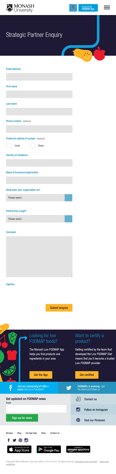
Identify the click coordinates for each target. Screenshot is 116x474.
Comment (11, 232)
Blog (19, 433)
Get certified (87, 375)
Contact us (90, 399)
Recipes (9, 433)
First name (11, 86)
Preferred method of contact (25, 138)
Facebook (8, 440)
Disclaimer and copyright (86, 462)
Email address (13, 69)
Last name (11, 103)
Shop (43, 433)
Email (8, 402)
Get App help (31, 433)
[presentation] (29, 294)
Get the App (41, 375)
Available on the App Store (19, 449)
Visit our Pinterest (94, 420)
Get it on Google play (48, 449)
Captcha (10, 284)
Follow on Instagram (96, 410)
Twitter (14, 440)
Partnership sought (16, 211)
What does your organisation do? (23, 190)
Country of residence (17, 155)
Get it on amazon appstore (78, 449)
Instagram (26, 440)
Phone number (18, 121)
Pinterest (20, 440)
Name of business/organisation (22, 172)
